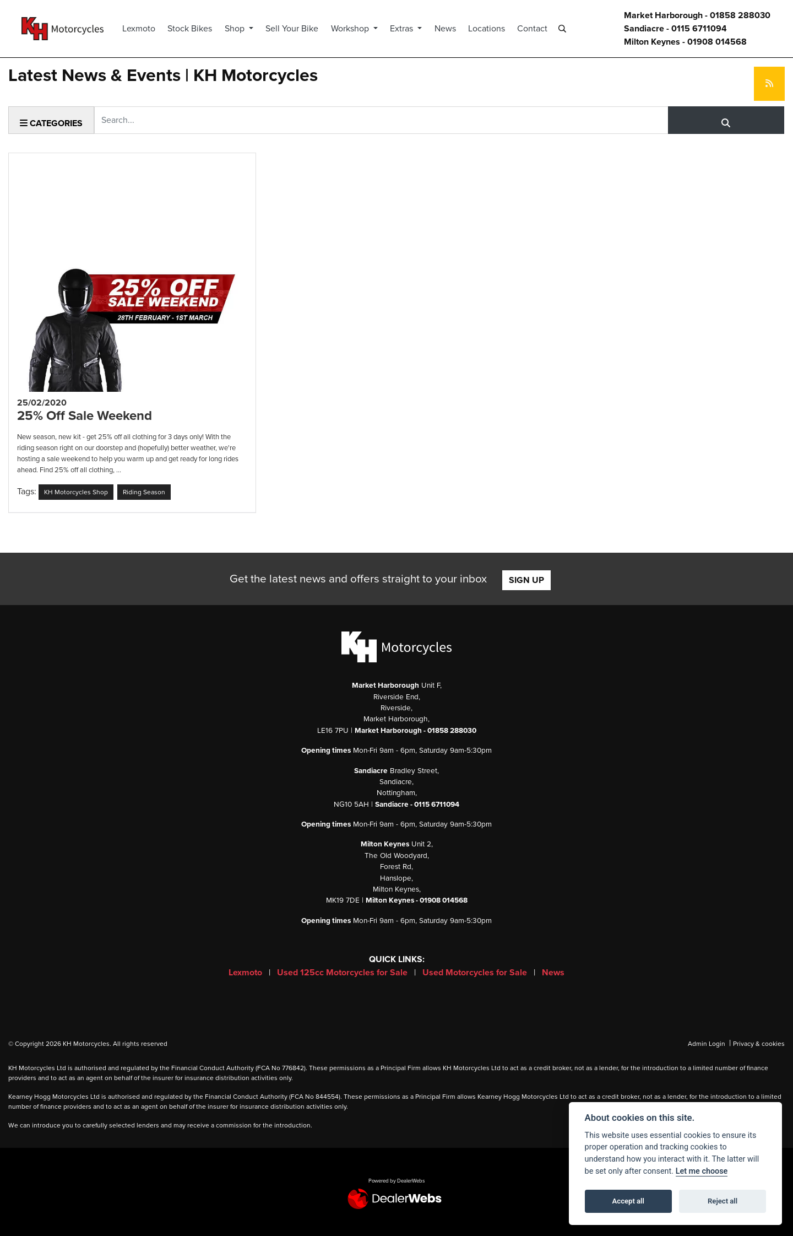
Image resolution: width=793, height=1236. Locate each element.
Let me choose (702, 1171)
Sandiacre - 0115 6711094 (675, 28)
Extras (407, 28)
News (450, 28)
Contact (537, 28)
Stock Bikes (195, 28)
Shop (241, 28)
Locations (491, 28)
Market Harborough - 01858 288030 (697, 15)
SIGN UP (526, 580)
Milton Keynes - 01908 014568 (685, 41)
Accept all (628, 1201)
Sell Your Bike (296, 28)
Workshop (356, 28)
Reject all (722, 1201)
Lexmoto (143, 28)
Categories (51, 123)
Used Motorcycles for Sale (475, 972)
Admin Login (706, 1044)
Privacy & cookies (759, 1044)
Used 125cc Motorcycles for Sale (343, 972)
